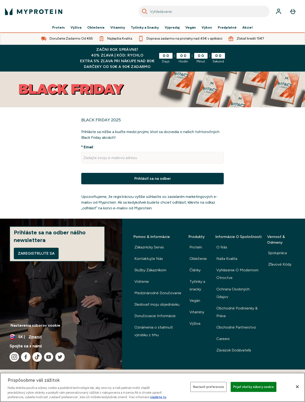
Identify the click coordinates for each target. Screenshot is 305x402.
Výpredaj (172, 27)
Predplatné (227, 27)
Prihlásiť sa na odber (152, 178)
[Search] (144, 11)
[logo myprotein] (33, 11)
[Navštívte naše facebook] (25, 357)
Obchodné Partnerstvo (236, 327)
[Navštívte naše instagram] (14, 357)
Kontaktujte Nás (148, 258)
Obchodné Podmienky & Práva (237, 312)
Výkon (207, 27)
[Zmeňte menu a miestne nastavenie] (61, 337)
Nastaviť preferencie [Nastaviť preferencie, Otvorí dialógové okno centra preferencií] (208, 387)
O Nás (221, 247)
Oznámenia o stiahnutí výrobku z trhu (153, 331)
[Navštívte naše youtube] (48, 357)
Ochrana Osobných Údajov (233, 293)
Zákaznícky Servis (149, 247)
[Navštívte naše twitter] (60, 357)
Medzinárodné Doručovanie (157, 293)
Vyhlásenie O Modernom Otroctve (237, 274)
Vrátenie (141, 281)
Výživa (76, 27)
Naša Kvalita (226, 258)
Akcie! (247, 27)
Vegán (190, 27)
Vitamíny (117, 27)
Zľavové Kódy (279, 264)
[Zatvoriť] (297, 386)
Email (88, 147)
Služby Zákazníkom (150, 270)
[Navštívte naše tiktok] (37, 357)
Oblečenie (96, 27)
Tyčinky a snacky (197, 285)
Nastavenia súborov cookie (35, 325)
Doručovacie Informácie (155, 316)
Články (195, 270)
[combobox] (203, 11)
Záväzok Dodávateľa (233, 350)
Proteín (58, 27)
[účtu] (278, 11)
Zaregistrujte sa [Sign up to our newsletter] (36, 253)
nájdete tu (158, 397)
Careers (223, 338)
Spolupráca (277, 253)
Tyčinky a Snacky (145, 27)
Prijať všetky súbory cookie (253, 387)
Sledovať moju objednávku (156, 304)
